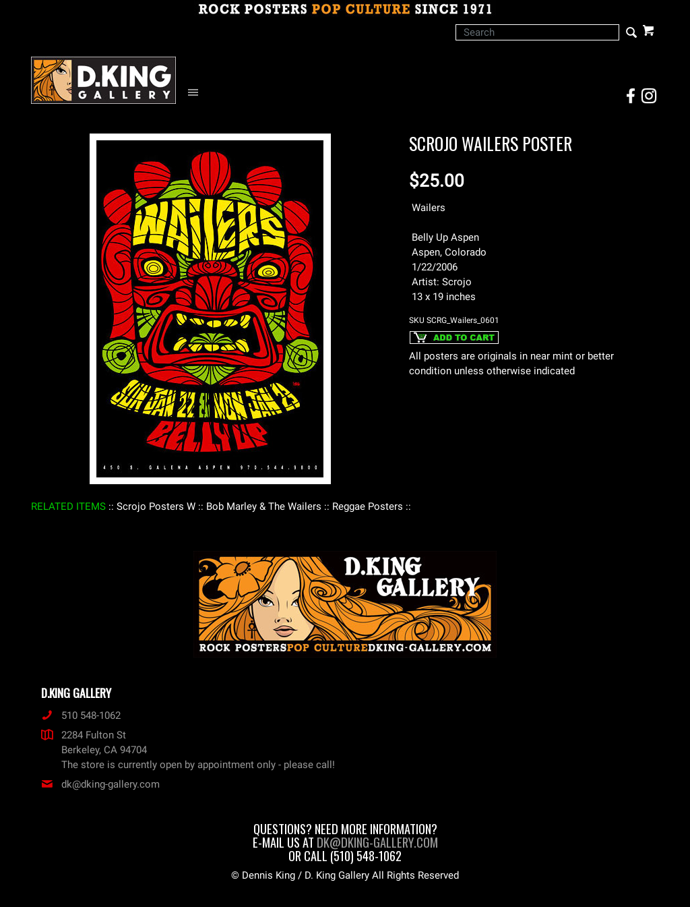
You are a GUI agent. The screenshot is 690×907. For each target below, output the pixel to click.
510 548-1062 (81, 715)
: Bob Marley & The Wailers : (264, 506)
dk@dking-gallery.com (100, 784)
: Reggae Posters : (367, 506)
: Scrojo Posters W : (156, 506)
